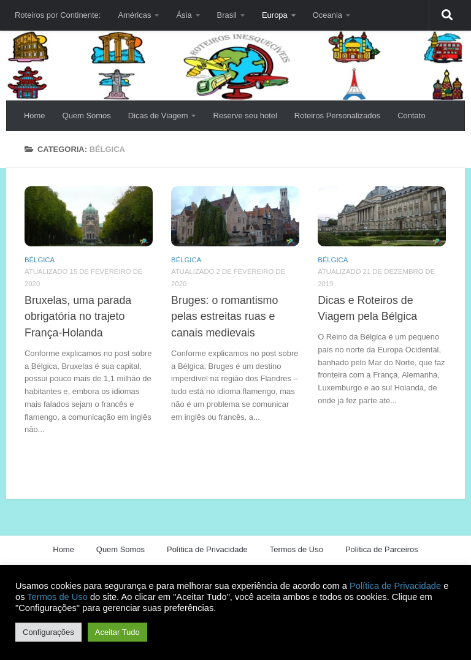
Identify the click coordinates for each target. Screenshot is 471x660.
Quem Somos (87, 115)
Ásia (183, 15)
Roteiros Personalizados (337, 115)
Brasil (227, 15)
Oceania (327, 15)
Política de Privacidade (207, 549)
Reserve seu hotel (245, 115)
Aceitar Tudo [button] (117, 632)
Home (34, 115)
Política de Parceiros (381, 549)
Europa (275, 15)
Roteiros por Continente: (58, 15)
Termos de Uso (296, 549)
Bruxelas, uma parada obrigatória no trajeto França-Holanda (78, 316)
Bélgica (40, 260)
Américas (134, 15)
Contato (411, 115)
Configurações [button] (48, 632)
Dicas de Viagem (158, 115)
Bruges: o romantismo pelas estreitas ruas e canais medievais (224, 316)
